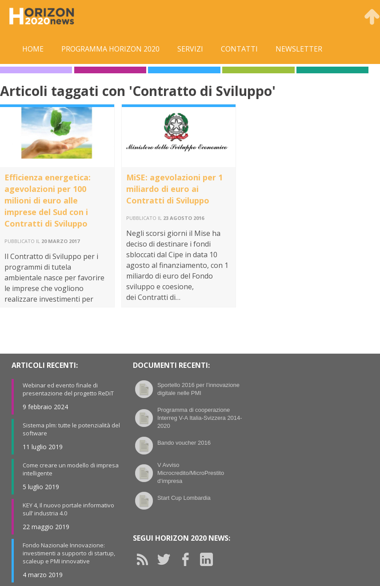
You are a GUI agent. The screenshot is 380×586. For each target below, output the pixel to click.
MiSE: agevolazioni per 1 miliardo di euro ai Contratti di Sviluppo (174, 189)
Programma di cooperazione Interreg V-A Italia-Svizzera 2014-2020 (199, 418)
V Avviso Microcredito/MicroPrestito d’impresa (190, 473)
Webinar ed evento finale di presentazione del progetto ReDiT (68, 389)
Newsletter (299, 49)
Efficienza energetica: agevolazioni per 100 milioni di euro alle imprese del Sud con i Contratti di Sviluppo (47, 200)
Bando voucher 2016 (184, 442)
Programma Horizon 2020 (110, 49)
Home (33, 49)
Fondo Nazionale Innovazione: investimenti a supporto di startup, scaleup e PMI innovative (69, 553)
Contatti (239, 49)
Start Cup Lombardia (184, 497)
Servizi (190, 49)
